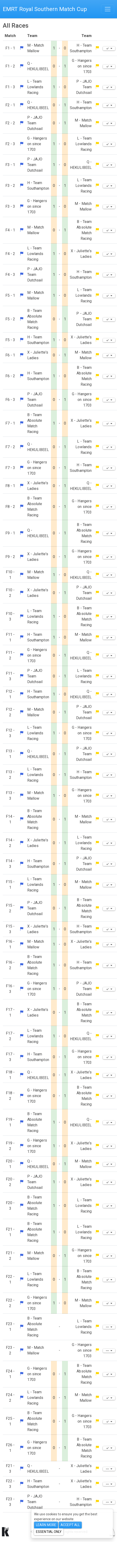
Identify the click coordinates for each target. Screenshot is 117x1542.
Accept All (70, 1525)
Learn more (46, 1525)
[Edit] (109, 48)
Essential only (49, 1532)
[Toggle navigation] (107, 9)
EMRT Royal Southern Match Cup (45, 9)
